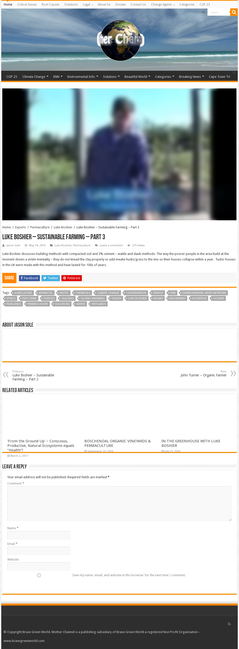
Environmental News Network (204, 293)
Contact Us (138, 4)
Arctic (64, 293)
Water (81, 304)
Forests (49, 298)
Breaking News (190, 77)
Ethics (11, 298)
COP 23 (205, 4)
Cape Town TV (219, 77)
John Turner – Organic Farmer (201, 373)
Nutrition (199, 298)
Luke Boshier (63, 227)
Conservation (136, 293)
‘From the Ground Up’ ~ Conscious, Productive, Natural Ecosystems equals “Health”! (40, 445)
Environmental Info (81, 77)
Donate (120, 4)
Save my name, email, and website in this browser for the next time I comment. (129, 575)
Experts (20, 227)
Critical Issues (27, 4)
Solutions (71, 4)
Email (12, 544)
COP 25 (11, 77)
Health (116, 298)
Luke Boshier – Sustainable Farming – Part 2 (38, 375)
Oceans (218, 298)
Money (158, 298)
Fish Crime (29, 298)
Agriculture (23, 293)
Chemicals (83, 293)
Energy (158, 293)
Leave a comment (111, 245)
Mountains (177, 298)
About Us (104, 4)
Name (12, 528)
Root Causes (50, 4)
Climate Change (33, 77)
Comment (15, 483)
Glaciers (67, 298)
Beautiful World (136, 77)
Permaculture (40, 227)
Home (8, 4)
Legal (86, 4)
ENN (56, 77)
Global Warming (93, 298)
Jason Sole (13, 245)
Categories (187, 4)
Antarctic (46, 293)
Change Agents (161, 4)
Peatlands (14, 304)
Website (13, 559)
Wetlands (99, 304)
